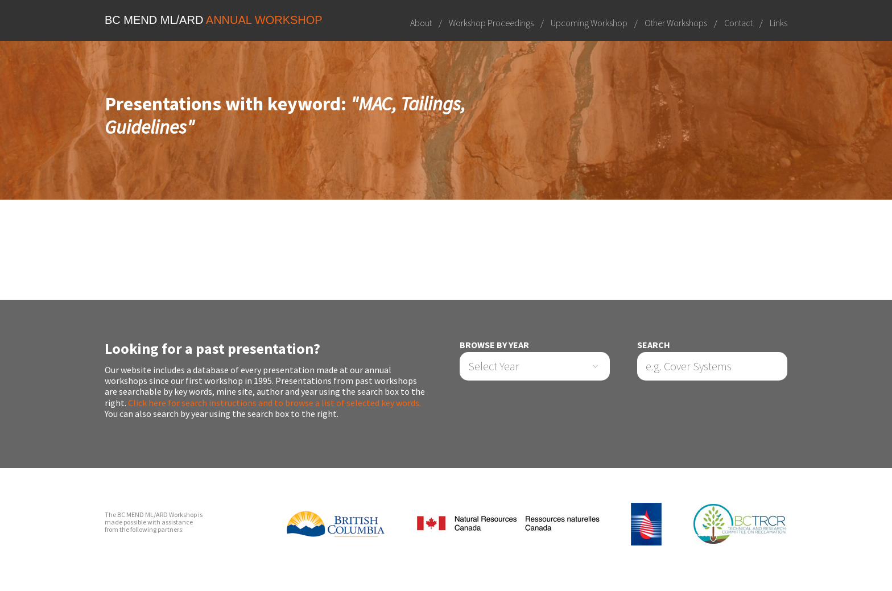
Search (653, 345)
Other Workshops (676, 22)
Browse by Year (494, 345)
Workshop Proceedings (491, 22)
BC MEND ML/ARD (214, 20)
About (421, 22)
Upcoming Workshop (589, 22)
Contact (738, 22)
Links (778, 22)
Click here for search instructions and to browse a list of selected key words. (274, 402)
